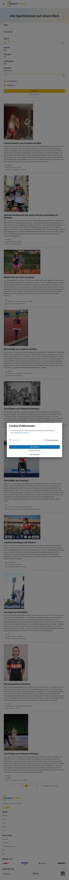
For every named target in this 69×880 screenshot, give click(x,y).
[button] (34, 432)
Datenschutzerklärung (24, 432)
